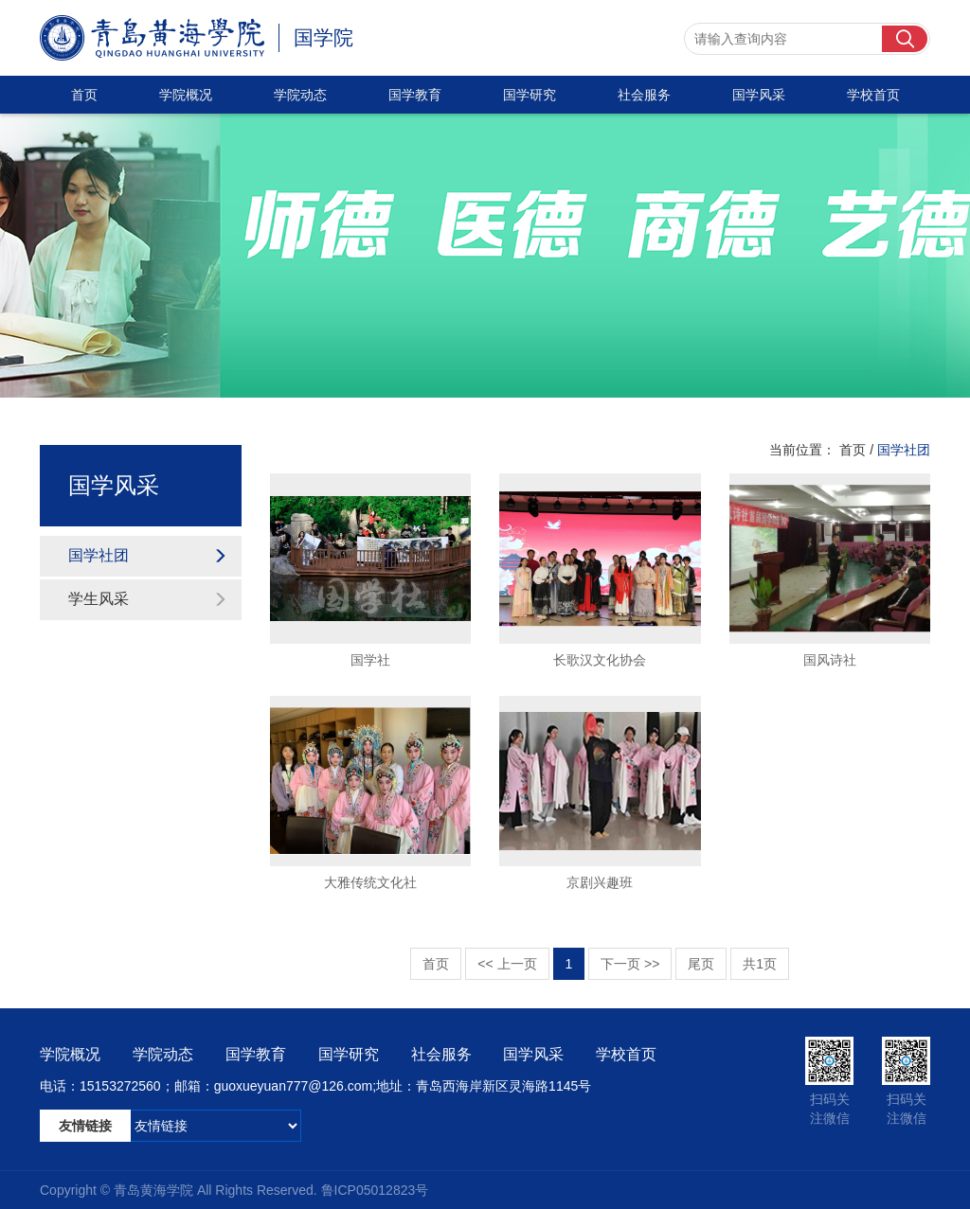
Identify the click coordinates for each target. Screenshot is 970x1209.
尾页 (701, 963)
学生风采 (147, 599)
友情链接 (85, 1125)
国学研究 (529, 94)
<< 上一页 (506, 963)
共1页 (760, 963)
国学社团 (147, 555)
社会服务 (644, 94)
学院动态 (300, 94)
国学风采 (758, 94)
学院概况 (185, 94)
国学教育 (414, 94)
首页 (84, 94)
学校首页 (873, 94)
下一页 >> (630, 963)
